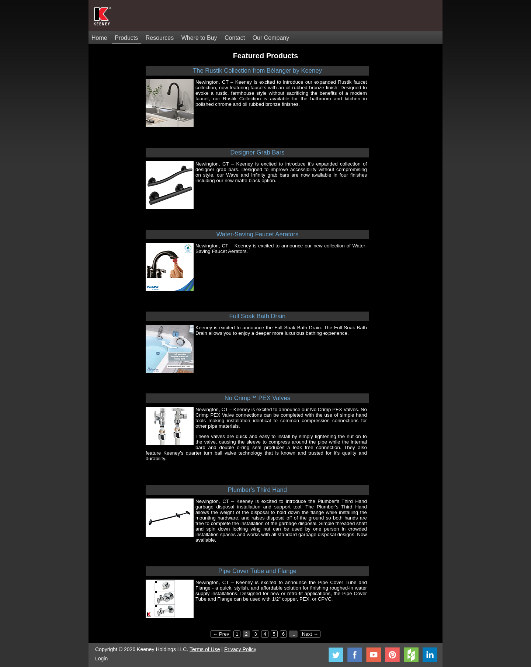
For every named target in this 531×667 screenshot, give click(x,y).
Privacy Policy (240, 649)
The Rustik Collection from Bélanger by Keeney (257, 70)
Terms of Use (205, 649)
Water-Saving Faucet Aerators (257, 234)
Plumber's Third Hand (257, 489)
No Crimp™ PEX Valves (257, 398)
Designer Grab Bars (257, 152)
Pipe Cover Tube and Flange (257, 570)
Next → (310, 634)
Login (101, 658)
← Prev (221, 634)
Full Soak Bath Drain (257, 316)
